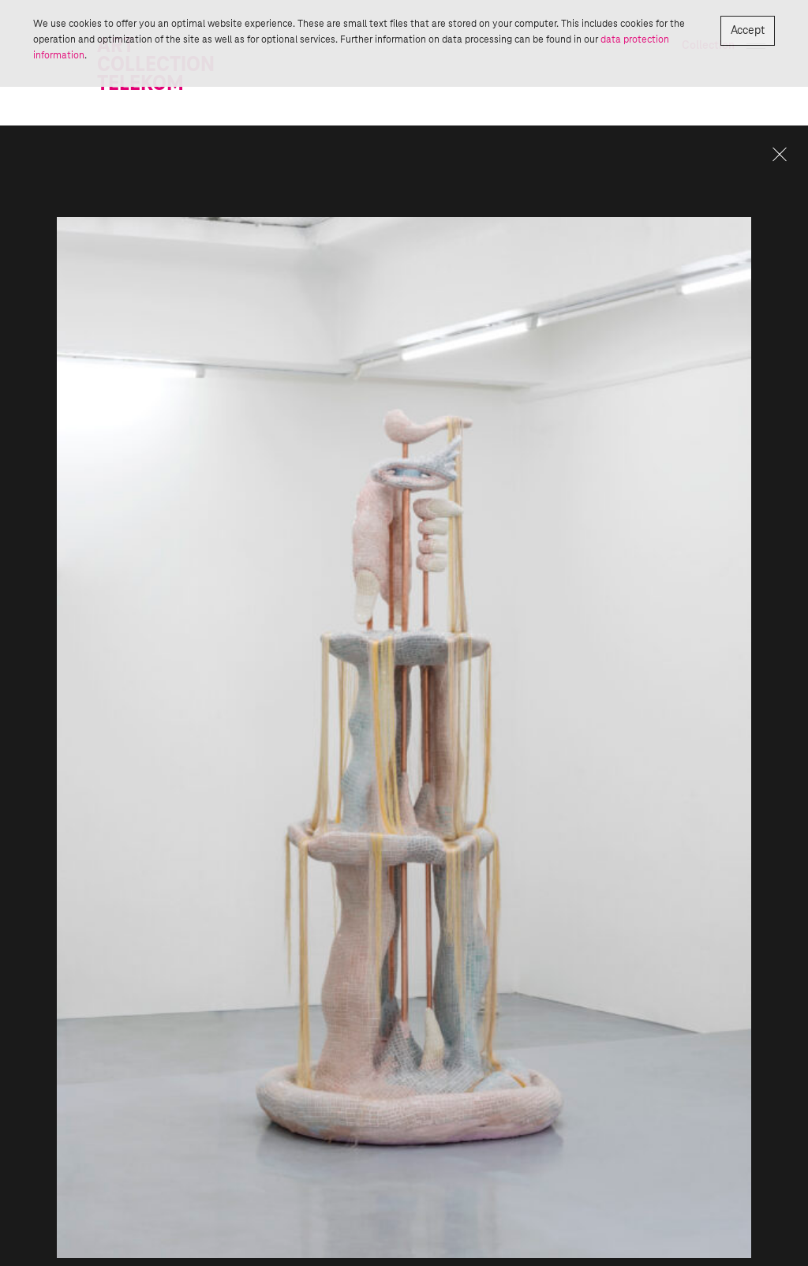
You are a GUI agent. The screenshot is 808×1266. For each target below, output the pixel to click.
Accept (748, 30)
